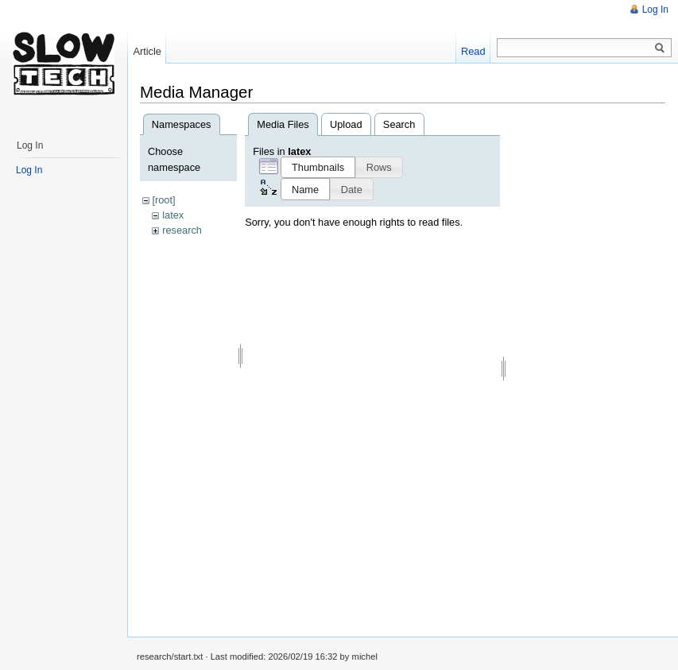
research (182, 230)
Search (399, 124)
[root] (163, 200)
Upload (346, 124)
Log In (655, 9)
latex (173, 215)
